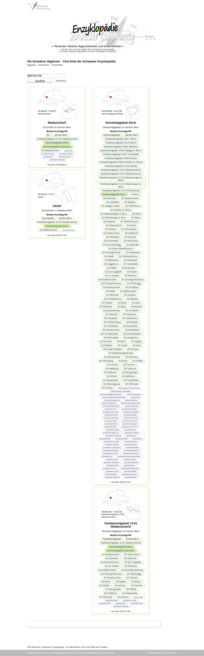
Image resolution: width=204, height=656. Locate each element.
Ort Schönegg (134, 283)
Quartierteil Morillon (132, 406)
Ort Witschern (112, 260)
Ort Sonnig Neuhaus (111, 283)
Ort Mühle (112, 376)
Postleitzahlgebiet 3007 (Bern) (120, 138)
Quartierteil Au (131, 436)
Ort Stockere (105, 306)
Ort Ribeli (110, 291)
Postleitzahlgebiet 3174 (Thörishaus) (121, 190)
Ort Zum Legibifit (113, 271)
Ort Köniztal (132, 322)
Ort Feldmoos (129, 314)
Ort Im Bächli (132, 310)
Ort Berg (121, 306)
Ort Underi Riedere (112, 349)
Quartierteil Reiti (104, 439)
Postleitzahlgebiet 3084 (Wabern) (121, 146)
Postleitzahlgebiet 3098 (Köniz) (121, 158)
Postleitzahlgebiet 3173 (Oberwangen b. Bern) (120, 185)
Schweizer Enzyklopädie (52, 647)
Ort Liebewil (109, 221)
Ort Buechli (136, 306)
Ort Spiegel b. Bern (110, 206)
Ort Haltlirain (128, 376)
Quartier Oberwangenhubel (130, 403)
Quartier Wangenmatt (112, 400)
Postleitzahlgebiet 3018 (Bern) (120, 142)
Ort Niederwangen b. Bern (113, 213)
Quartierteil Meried (110, 424)
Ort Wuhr (121, 341)
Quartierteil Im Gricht (110, 453)
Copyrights (108, 652)
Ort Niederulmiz (111, 233)
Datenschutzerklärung (88, 652)
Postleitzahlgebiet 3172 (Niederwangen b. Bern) (120, 179)
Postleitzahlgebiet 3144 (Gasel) (121, 166)
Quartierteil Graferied (112, 477)
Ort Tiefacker (110, 372)
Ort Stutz (122, 302)
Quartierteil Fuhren (109, 468)
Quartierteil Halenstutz (111, 462)
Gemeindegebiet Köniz (57, 142)
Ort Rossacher (130, 326)
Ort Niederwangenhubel (120, 353)
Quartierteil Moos (131, 477)
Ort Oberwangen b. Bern (113, 217)
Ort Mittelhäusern (129, 221)
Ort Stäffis (111, 268)
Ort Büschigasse (111, 384)
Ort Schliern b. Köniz (120, 209)
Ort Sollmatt (130, 368)
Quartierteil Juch (110, 409)
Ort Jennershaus (111, 329)
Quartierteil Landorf (112, 471)
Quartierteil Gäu (106, 456)
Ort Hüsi (136, 345)
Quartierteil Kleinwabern (111, 406)
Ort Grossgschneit (111, 252)
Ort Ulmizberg (106, 360)
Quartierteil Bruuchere (131, 453)
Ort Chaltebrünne (113, 298)
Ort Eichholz (131, 357)
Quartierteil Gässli (64, 157)
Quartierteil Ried (130, 430)
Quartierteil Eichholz (131, 418)
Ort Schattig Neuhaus (132, 279)
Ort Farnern (129, 364)
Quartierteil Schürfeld (111, 441)
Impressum (41, 652)
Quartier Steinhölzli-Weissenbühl (114, 397)
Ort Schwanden (129, 229)
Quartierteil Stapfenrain (111, 433)
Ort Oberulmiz (131, 240)
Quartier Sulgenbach (134, 394)
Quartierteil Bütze (110, 427)
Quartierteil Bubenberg (111, 450)
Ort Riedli (109, 256)
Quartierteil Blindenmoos (130, 468)
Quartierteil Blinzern (111, 415)
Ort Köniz (136, 213)
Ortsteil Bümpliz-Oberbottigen (120, 391)
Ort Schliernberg (112, 322)
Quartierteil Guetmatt (129, 421)
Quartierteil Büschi (130, 444)
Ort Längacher (130, 337)
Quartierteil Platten (132, 447)
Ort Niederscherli (50, 150)
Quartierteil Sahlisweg (57, 160)
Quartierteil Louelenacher (112, 447)
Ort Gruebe (132, 349)
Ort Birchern (130, 275)
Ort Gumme (106, 341)
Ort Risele (132, 271)
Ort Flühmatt (131, 384)
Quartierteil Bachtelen (129, 409)
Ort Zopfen (136, 341)
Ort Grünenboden (132, 333)
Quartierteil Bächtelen (111, 418)
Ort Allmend (111, 314)
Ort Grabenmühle (107, 279)
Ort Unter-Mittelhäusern (120, 248)
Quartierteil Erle (129, 465)
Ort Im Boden (132, 287)
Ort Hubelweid (130, 264)
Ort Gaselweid (133, 252)
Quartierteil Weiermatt (110, 412)
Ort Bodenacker (128, 291)
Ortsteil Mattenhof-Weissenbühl (129, 388)
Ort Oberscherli (113, 225)
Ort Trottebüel (111, 326)
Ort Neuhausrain (111, 287)
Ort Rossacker (132, 329)
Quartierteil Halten (47, 154)
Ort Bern (135, 194)
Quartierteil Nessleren (131, 450)
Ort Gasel (131, 225)
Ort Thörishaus (132, 206)
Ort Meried (132, 298)
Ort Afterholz (112, 295)
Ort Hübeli (137, 360)
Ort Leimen (112, 364)
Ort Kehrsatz (109, 198)
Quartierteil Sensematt (113, 436)
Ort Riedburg (112, 368)
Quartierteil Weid (110, 474)
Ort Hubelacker (131, 380)
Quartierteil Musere (131, 441)
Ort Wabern (130, 202)
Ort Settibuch (131, 233)
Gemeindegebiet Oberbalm (57, 146)
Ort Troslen (106, 302)
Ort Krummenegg (112, 244)
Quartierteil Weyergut (129, 424)
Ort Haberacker (110, 380)
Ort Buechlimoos (111, 310)
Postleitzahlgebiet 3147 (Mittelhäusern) (120, 173)
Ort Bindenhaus (112, 357)
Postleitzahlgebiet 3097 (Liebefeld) (121, 154)
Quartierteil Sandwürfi (131, 412)
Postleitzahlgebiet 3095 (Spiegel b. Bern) (121, 150)
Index (30, 652)
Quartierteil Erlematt (131, 462)
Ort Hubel (122, 345)
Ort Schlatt (110, 229)
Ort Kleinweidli (111, 337)
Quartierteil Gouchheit (129, 427)
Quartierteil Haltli (121, 439)
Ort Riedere (106, 345)
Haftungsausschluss (62, 652)
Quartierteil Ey (48, 157)
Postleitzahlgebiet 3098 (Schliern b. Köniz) (121, 162)
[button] (40, 81)
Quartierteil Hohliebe (131, 433)
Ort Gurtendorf (111, 240)
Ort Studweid (130, 260)
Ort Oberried (132, 244)
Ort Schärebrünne (128, 256)
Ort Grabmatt (128, 268)
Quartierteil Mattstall (112, 444)
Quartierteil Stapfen (130, 415)
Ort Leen (136, 302)
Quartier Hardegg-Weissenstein (111, 394)
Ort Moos (135, 217)
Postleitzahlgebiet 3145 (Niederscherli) (57, 138)
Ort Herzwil (130, 237)
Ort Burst (122, 360)
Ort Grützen (130, 295)
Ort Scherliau (112, 237)
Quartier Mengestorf (109, 403)
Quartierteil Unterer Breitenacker (128, 456)
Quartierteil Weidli (130, 471)
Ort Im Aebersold (109, 333)
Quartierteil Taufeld (66, 154)
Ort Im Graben (112, 275)
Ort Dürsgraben (130, 372)
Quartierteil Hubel (129, 459)
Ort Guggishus (111, 264)
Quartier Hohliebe (131, 400)
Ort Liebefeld (112, 202)
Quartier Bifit (68, 151)
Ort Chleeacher (130, 318)
